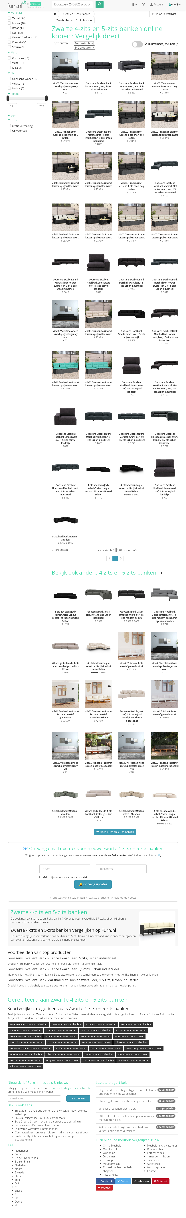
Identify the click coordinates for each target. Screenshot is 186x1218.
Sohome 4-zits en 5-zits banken (25, 1066)
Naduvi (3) (18, 88)
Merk (12, 52)
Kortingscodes (155, 1153)
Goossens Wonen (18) (25, 79)
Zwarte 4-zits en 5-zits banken (98, 1060)
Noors (18, 1169)
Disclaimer (109, 1156)
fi (15, 1194)
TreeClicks (21, 1110)
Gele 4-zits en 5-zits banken (99, 1054)
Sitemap (108, 1160)
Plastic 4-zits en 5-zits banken (132, 1054)
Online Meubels (112, 1145)
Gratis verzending (22, 126)
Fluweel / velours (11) (24, 37)
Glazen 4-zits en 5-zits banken (106, 1048)
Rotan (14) (18, 28)
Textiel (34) (18, 18)
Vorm (12, 115)
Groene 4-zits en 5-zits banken (25, 1036)
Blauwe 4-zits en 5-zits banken (133, 1060)
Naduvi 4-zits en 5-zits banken (131, 1030)
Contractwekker (24, 1132)
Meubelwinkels (111, 1163)
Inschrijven (78, 1098)
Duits (18, 1183)
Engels (18, 1190)
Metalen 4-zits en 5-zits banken (25, 1030)
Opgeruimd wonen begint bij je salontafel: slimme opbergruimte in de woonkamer (137, 1091)
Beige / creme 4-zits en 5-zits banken (28, 1024)
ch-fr (17, 1179)
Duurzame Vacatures (27, 1129)
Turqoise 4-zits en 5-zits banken (62, 1060)
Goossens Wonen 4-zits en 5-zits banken (30, 1048)
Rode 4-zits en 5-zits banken (96, 1042)
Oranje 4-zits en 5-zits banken (61, 1030)
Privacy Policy (110, 1174)
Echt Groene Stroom (27, 1121)
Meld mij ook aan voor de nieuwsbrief (63, 877)
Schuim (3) (18, 47)
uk (16, 1198)
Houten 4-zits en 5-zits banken (60, 1036)
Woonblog (109, 1153)
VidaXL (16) (18, 63)
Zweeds (19, 1172)
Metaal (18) (19, 23)
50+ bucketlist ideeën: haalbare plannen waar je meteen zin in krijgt (137, 1117)
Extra (12, 120)
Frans (18, 1154)
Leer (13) (17, 32)
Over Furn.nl (110, 1149)
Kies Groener (22, 1125)
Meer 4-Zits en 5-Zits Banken (115, 832)
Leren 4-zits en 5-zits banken (66, 1024)
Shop (12, 73)
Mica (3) (17, 67)
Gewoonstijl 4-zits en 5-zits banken (143, 1048)
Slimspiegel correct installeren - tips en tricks (137, 1101)
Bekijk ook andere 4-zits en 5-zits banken (108, 572)
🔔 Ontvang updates (93, 884)
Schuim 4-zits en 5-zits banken (101, 1024)
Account (156, 4)
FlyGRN (19, 1118)
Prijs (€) (13, 93)
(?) (177, 44)
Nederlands (22, 1150)
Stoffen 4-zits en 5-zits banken (71, 1048)
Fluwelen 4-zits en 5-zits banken (26, 1054)
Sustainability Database (28, 1136)
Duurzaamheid (155, 1149)
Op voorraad (19, 130)
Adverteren (153, 1163)
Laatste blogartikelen (113, 1082)
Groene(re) (35, 3)
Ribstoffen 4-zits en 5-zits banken (63, 1054)
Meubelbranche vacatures (162, 1145)
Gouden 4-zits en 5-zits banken (25, 1060)
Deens (18, 1201)
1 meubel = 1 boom (159, 1156)
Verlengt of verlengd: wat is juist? (137, 1108)
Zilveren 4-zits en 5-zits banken (131, 1042)
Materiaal (15, 12)
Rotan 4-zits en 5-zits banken (95, 1036)
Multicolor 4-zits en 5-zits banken (26, 1042)
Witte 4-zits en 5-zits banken (129, 1036)
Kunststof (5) (19, 42)
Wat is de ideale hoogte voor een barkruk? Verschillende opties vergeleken (137, 1129)
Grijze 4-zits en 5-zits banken (62, 1042)
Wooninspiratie (156, 1167)
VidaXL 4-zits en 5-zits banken (96, 1030)
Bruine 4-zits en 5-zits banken (136, 1024)
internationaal (50, 1129)
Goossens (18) (20, 58)
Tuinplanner (154, 1160)
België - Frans (23, 1161)
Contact (151, 1171)
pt (16, 1187)
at (16, 1205)
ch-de (18, 1176)
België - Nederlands (26, 1158)
